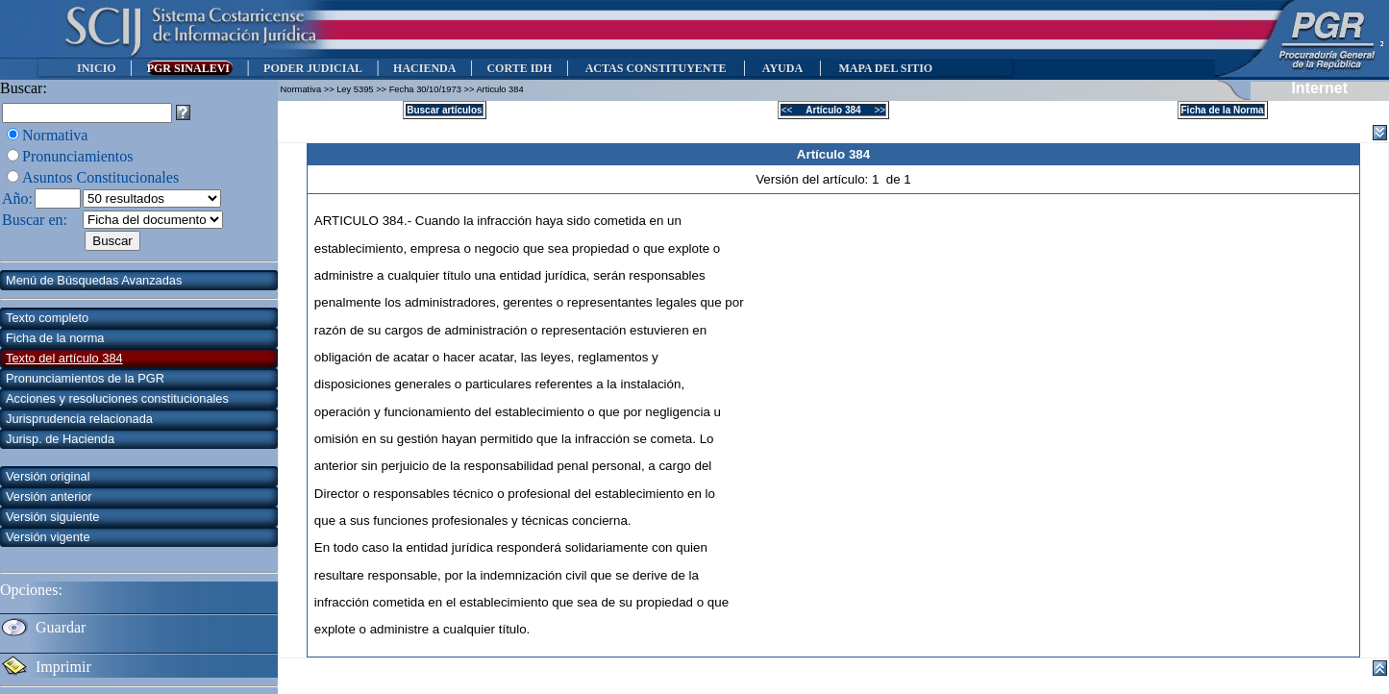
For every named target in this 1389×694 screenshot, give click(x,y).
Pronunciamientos (78, 156)
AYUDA (782, 68)
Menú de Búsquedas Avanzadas (94, 280)
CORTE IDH (519, 68)
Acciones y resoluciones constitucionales (117, 398)
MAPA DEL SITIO (885, 68)
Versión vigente (48, 537)
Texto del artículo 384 (64, 358)
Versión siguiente (52, 516)
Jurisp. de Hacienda (60, 439)
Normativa (54, 135)
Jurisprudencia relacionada (79, 418)
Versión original (48, 476)
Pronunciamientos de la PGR (85, 378)
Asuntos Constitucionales (100, 177)
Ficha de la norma (55, 338)
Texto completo (47, 317)
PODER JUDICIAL (312, 68)
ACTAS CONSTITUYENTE (656, 68)
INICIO (96, 68)
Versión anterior (49, 496)
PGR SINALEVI (190, 68)
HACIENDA (424, 68)
